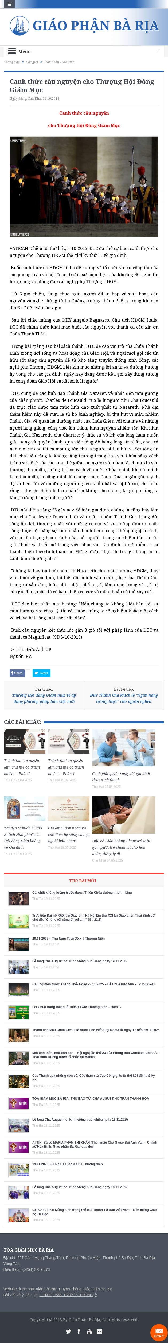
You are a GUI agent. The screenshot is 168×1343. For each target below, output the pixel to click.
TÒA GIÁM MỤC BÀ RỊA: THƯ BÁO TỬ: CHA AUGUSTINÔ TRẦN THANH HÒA (90, 1099)
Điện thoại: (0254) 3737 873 (26, 1269)
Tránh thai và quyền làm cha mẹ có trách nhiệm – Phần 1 (66, 767)
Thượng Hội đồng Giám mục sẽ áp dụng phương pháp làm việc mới (44, 698)
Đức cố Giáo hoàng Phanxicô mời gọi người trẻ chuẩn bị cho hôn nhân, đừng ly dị (121, 847)
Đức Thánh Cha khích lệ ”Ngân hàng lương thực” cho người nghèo (124, 698)
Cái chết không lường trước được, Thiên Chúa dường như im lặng (82, 892)
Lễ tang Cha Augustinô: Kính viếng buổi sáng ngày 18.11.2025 (79, 1187)
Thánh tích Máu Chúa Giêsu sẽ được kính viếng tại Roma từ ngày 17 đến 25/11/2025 (95, 1030)
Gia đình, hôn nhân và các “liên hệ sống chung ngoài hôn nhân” (68, 834)
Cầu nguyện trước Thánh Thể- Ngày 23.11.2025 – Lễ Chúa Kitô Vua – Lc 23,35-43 (93, 984)
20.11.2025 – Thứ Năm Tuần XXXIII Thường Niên (68, 938)
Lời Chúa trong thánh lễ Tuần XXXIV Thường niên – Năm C (76, 1007)
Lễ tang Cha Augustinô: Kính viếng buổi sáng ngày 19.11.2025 (79, 961)
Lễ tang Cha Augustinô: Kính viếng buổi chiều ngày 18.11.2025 (80, 1119)
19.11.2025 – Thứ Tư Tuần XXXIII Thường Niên (67, 1164)
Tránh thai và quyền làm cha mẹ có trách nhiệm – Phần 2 (22, 767)
